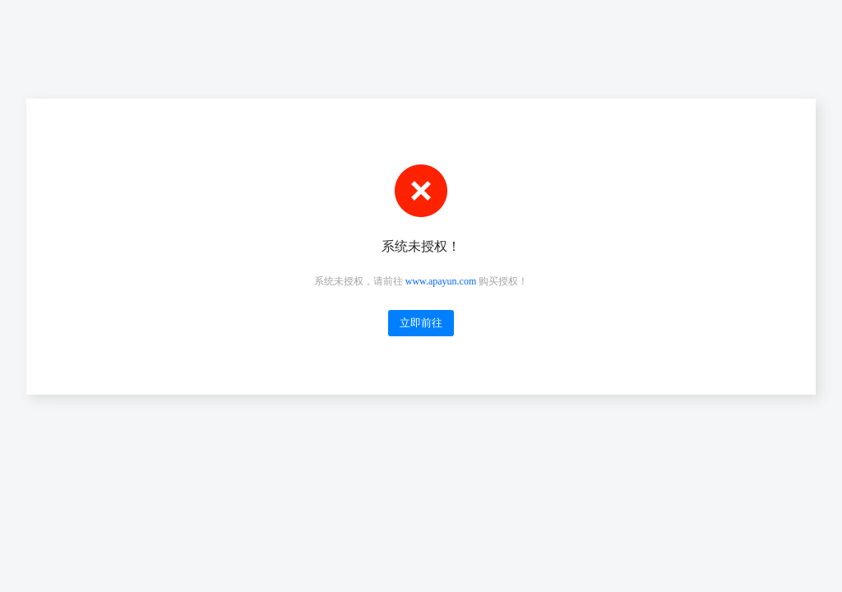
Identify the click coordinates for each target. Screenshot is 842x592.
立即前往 (421, 323)
